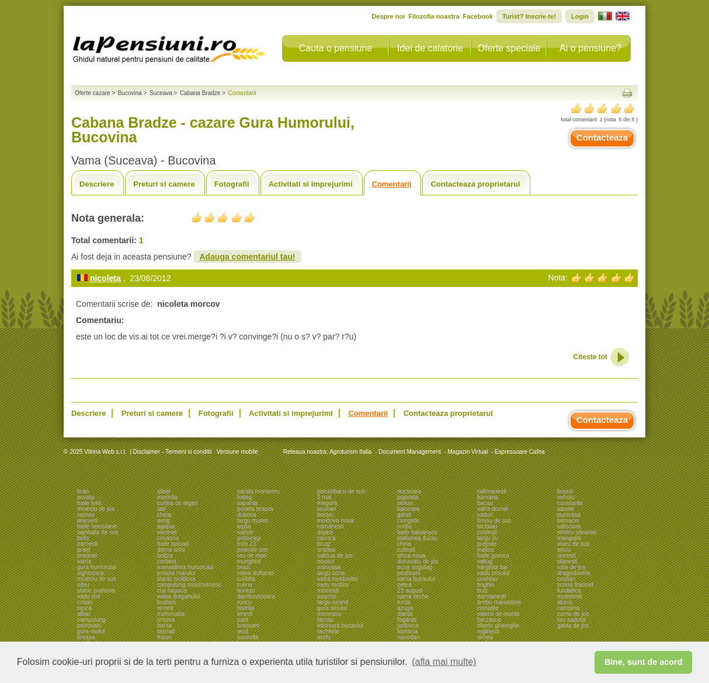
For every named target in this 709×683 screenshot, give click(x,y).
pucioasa (569, 515)
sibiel (164, 491)
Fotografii (231, 184)
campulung (91, 620)
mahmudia (171, 614)
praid (83, 550)
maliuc (485, 550)
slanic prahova (95, 590)
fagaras (406, 620)
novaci (325, 561)
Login (580, 16)
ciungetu (408, 520)
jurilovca (408, 625)
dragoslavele (573, 573)
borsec (326, 515)
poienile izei (252, 550)
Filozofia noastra (433, 16)
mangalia (569, 538)
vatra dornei (492, 509)
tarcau (325, 620)
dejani (325, 532)
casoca (326, 538)
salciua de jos (335, 555)
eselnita (167, 497)
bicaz (324, 544)
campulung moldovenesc (189, 585)
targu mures (252, 520)
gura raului (91, 631)
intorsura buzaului (340, 625)
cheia (164, 515)
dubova (246, 515)
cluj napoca (172, 590)
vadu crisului (493, 573)
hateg (244, 497)
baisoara (408, 509)
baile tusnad (173, 544)
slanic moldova (176, 579)
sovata (85, 497)
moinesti (328, 590)
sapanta (247, 503)
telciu (564, 550)
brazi (243, 567)
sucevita (248, 637)
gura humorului (96, 567)
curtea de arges (177, 503)
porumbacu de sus (341, 491)
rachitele (328, 631)
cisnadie (488, 608)
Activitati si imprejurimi (311, 184)
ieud (242, 631)
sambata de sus (98, 532)
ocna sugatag (414, 567)
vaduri (485, 515)
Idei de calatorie (430, 48)
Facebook (478, 16)
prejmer (487, 544)
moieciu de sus (96, 579)
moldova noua (335, 520)
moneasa (329, 614)
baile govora (493, 555)
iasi (161, 509)
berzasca (489, 620)
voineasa (328, 567)
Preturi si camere (164, 184)
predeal (86, 555)
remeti (165, 608)
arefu (324, 637)
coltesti (406, 550)
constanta (569, 503)
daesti (405, 614)
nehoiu (566, 497)
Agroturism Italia (350, 452)
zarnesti (87, 544)
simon (405, 503)
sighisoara (90, 573)
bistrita (245, 608)
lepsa (244, 526)
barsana (487, 497)
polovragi (249, 538)
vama (84, 561)
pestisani (408, 573)
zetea (404, 585)
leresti (245, 614)
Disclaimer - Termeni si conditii (172, 452)
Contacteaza (602, 137)
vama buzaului (416, 579)
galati (404, 515)
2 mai (324, 497)
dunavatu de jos (418, 561)
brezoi (565, 491)
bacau (485, 503)
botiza (165, 555)
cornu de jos (573, 614)
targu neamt (332, 602)
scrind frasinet (575, 585)
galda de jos (573, 625)
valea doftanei (255, 573)
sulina (244, 585)
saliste (245, 532)
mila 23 (246, 544)
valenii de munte (498, 614)
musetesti (569, 596)
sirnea (485, 637)
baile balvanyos (417, 532)
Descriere (96, 184)
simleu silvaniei (576, 532)
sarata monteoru (258, 491)
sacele (565, 509)
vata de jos (571, 567)
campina (568, 608)
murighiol (249, 561)
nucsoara (409, 491)
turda (404, 602)
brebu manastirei (498, 602)
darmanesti (491, 596)
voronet (166, 532)
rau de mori (252, 555)
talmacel (568, 520)
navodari (408, 637)
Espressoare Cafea (520, 452)
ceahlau (487, 579)
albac (84, 614)
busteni (166, 602)
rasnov (86, 515)
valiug (484, 561)
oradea (326, 550)
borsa (164, 625)
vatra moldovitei (337, 579)
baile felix (89, 503)
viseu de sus (573, 544)
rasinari (326, 509)
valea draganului (178, 596)
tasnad (166, 631)
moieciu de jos (95, 509)
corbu (404, 526)
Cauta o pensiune (335, 48)
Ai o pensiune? (590, 48)
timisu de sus (494, 520)
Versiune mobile (236, 452)
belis (83, 538)
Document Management (409, 452)
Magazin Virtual (468, 452)
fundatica (569, 590)
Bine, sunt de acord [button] (643, 662)
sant (242, 620)
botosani (248, 625)
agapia (166, 526)
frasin (164, 637)
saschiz (326, 596)
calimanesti (491, 491)
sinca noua (411, 555)
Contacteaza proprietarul (475, 184)
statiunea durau (417, 538)
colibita (246, 579)
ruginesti (488, 631)
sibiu (83, 585)
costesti (487, 532)
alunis (564, 602)
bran (83, 491)
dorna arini (171, 550)
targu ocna (331, 573)
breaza (86, 637)
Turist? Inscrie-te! (529, 16)
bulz (482, 590)
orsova (166, 620)
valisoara (569, 526)
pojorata (407, 497)
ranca (84, 608)
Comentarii (392, 184)
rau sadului (571, 620)
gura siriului (332, 608)
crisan (85, 602)
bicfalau (487, 526)
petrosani (89, 625)
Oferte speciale (509, 48)
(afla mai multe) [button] (444, 662)
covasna (168, 538)
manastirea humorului (185, 567)
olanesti (567, 561)
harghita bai (492, 567)
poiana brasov (255, 509)
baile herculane (97, 526)
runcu (244, 602)
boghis (485, 585)
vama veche (413, 596)
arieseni (87, 520)
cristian (566, 579)
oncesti (566, 555)
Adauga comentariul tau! (247, 256)
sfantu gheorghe (498, 625)
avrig (163, 520)
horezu (246, 590)
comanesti (330, 526)
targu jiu (487, 538)
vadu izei (88, 596)
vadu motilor (333, 585)
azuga (405, 608)
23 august (410, 590)
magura (327, 503)
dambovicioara (256, 596)
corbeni (166, 561)
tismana (407, 631)
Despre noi (388, 16)
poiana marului (176, 573)
